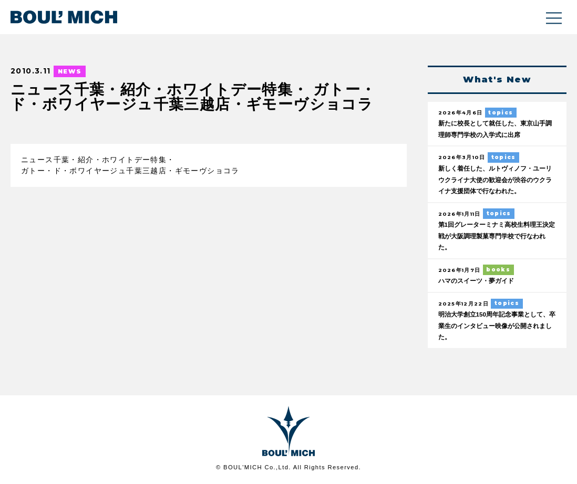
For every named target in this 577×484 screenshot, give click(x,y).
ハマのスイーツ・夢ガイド (479, 281)
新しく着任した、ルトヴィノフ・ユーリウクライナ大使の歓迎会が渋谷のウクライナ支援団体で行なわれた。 (496, 180)
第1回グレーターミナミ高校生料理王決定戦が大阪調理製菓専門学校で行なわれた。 (496, 236)
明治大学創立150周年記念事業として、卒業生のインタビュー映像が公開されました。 (496, 326)
